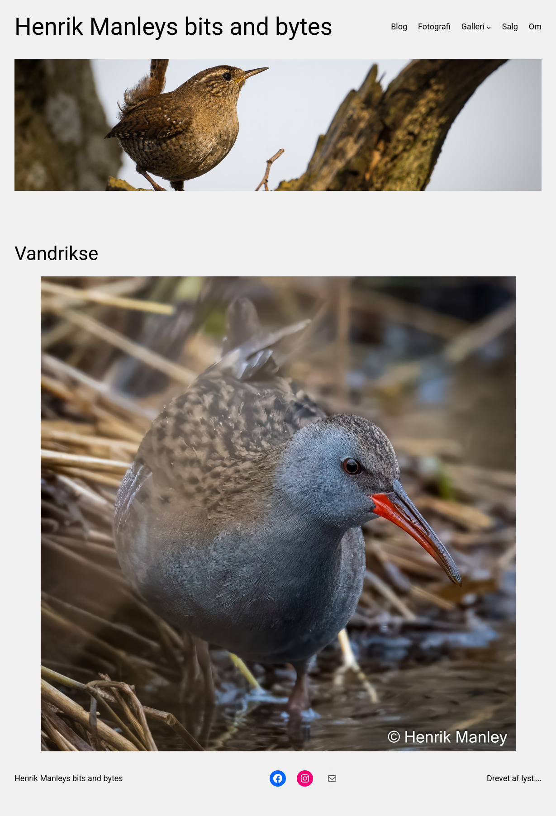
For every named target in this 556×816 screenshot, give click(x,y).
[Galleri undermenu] (488, 26)
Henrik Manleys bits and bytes (173, 27)
